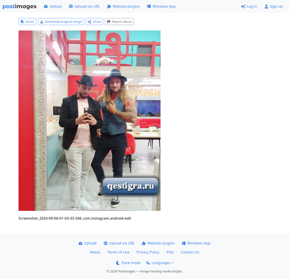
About (95, 252)
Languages (158, 262)
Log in (249, 6)
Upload (53, 6)
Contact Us (190, 252)
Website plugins (123, 6)
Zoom (27, 21)
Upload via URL (84, 6)
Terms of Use (118, 252)
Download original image (61, 21)
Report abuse (119, 21)
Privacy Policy (148, 252)
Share (94, 21)
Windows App (161, 6)
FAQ (170, 252)
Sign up (273, 6)
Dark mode (128, 262)
